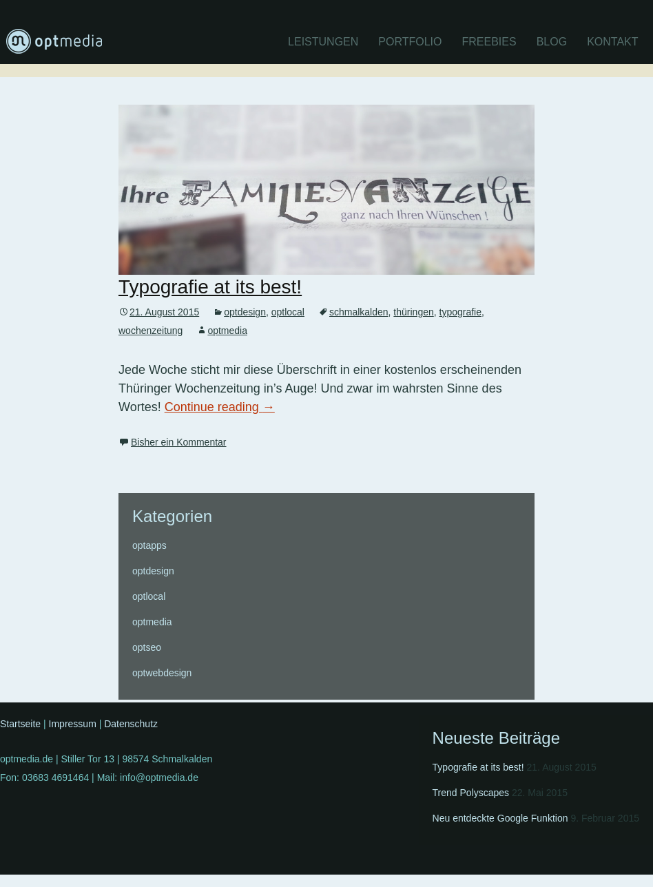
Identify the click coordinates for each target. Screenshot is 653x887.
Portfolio (410, 42)
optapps (149, 545)
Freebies (489, 42)
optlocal (287, 311)
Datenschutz (131, 723)
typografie (460, 311)
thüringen (413, 311)
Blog (552, 42)
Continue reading (220, 407)
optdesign (245, 311)
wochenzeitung (150, 330)
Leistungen (323, 42)
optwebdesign (161, 672)
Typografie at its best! (210, 287)
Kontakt (612, 42)
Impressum (72, 723)
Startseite (20, 723)
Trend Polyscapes (471, 792)
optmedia (227, 330)
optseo (146, 647)
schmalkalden (358, 311)
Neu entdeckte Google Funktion (500, 818)
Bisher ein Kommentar (179, 442)
